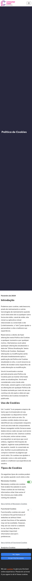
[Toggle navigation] (29, 3)
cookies (10, 569)
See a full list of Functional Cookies (14, 543)
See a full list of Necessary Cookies (14, 504)
